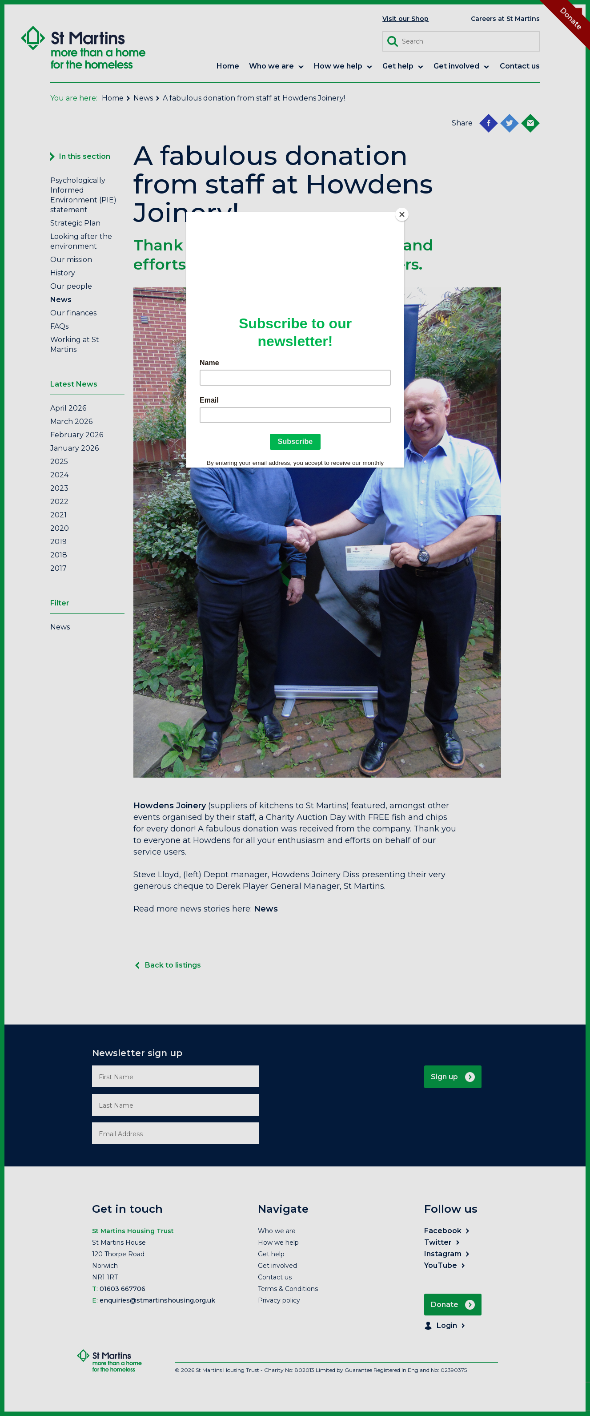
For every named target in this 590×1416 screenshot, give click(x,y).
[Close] (402, 214)
